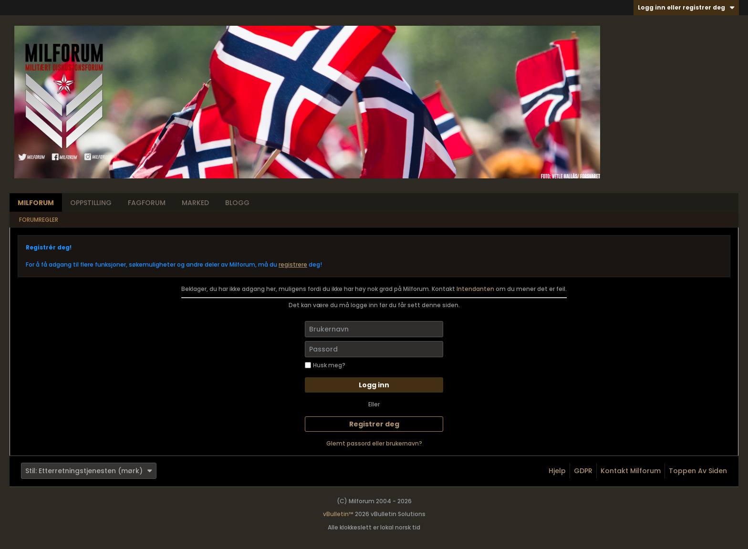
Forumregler (38, 220)
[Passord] (374, 349)
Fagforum (147, 202)
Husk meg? (325, 365)
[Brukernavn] (374, 329)
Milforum (36, 202)
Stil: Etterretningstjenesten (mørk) (88, 471)
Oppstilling (91, 202)
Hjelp (557, 471)
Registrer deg (374, 424)
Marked (195, 202)
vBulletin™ (338, 514)
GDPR (583, 471)
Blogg (237, 202)
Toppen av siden (698, 471)
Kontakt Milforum (631, 471)
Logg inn (374, 385)
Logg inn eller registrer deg (686, 7)
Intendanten (475, 289)
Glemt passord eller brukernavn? (374, 443)
